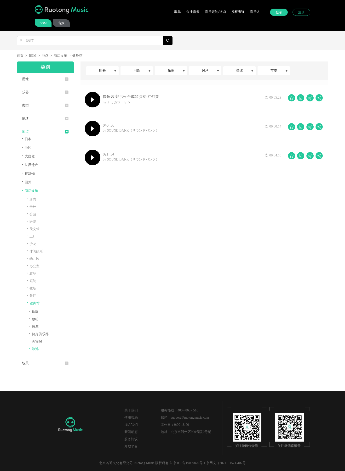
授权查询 (238, 12)
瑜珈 (34, 311)
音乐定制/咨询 (215, 12)
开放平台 (131, 446)
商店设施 (60, 55)
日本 (26, 138)
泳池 (34, 348)
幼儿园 (33, 258)
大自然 (28, 156)
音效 (61, 23)
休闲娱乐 (35, 251)
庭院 (31, 280)
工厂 (31, 236)
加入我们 (131, 425)
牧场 (31, 288)
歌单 (177, 12)
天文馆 (33, 228)
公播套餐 (193, 12)
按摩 (34, 326)
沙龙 (31, 243)
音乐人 (255, 12)
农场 (31, 273)
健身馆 (77, 55)
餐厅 (31, 295)
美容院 (35, 341)
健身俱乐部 (39, 333)
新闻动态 (131, 432)
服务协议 (131, 439)
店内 (31, 199)
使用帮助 (131, 417)
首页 (20, 55)
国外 (26, 181)
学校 (31, 206)
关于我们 (131, 410)
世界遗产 (30, 164)
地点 (45, 55)
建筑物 (28, 173)
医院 (31, 221)
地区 (26, 147)
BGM (43, 23)
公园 (31, 213)
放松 (34, 318)
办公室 (33, 265)
